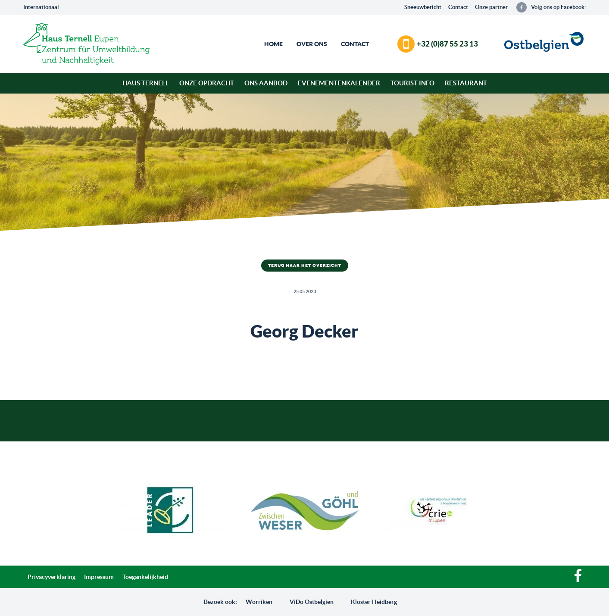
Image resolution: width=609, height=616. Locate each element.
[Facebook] (578, 580)
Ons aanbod (265, 83)
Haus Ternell (145, 83)
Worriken (259, 601)
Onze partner (491, 7)
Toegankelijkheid (145, 576)
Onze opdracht (206, 83)
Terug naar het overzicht (304, 265)
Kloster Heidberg (374, 601)
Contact (458, 7)
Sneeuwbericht (422, 7)
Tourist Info (412, 83)
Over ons (312, 44)
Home (273, 44)
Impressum (99, 576)
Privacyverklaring (51, 576)
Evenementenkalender (339, 83)
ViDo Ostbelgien (312, 601)
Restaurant (466, 83)
